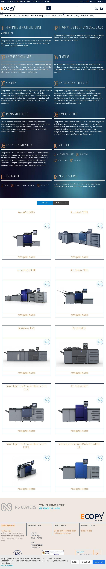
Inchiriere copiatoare (40, 15)
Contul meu (34, 533)
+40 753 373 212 (97, 1)
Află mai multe (7, 565)
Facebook (83, 531)
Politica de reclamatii (37, 545)
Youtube (89, 531)
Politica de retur (35, 547)
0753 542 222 (80, 552)
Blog (92, 15)
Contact (83, 1)
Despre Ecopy (72, 15)
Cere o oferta (58, 15)
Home (8, 15)
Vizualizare (61, 202)
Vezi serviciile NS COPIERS (49, 508)
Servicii (84, 15)
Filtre (45, 202)
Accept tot (99, 562)
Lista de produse (21, 15)
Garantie (33, 542)
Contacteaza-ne (8, 525)
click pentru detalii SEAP (84, 555)
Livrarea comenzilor (36, 538)
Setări (74, 562)
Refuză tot (86, 562)
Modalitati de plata (36, 535)
